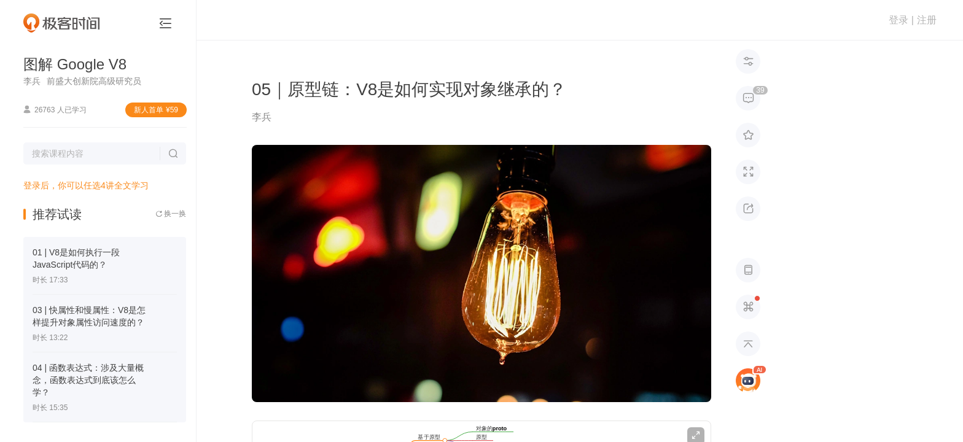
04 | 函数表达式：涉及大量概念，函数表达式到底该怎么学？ (88, 380)
